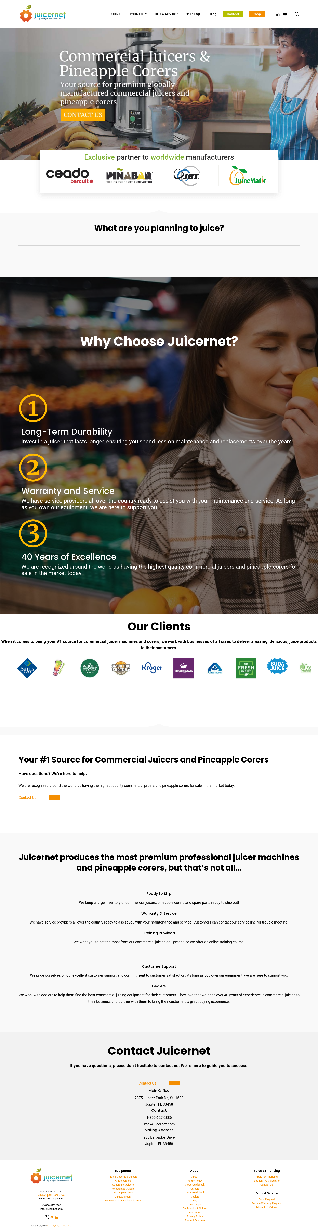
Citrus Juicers (123, 1180)
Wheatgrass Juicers (123, 1188)
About (117, 14)
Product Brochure (195, 1220)
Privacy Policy (195, 1216)
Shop (257, 14)
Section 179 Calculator (267, 1180)
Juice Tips (195, 1204)
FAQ (195, 1200)
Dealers (194, 1196)
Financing (194, 14)
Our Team (194, 1212)
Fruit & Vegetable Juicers (123, 1176)
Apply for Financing (267, 1176)
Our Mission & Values (195, 1208)
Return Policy (194, 1180)
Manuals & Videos (266, 1207)
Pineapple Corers (123, 1192)
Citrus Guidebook (195, 1184)
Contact (233, 14)
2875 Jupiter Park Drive (51, 1195)
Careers (194, 1188)
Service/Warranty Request (267, 1203)
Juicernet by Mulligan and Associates (59, 1226)
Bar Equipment (123, 1196)
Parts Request (267, 1199)
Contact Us (266, 1184)
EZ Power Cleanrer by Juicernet (123, 1200)
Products (138, 14)
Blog (213, 14)
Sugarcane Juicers (123, 1184)
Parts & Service (166, 14)
